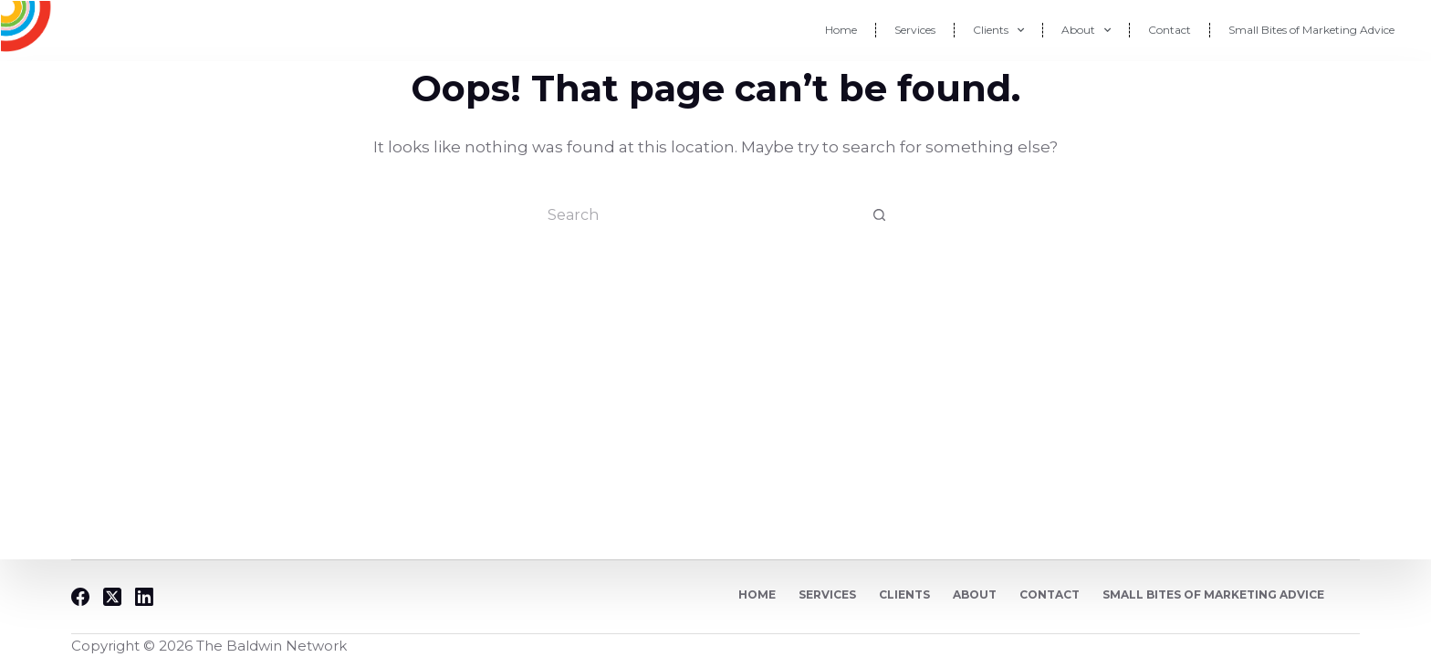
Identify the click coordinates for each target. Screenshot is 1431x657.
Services (914, 29)
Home (841, 29)
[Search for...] (697, 214)
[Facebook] (80, 597)
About (1086, 30)
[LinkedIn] (144, 597)
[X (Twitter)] (112, 597)
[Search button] (880, 214)
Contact (1169, 29)
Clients (998, 30)
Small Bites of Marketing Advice (1311, 29)
